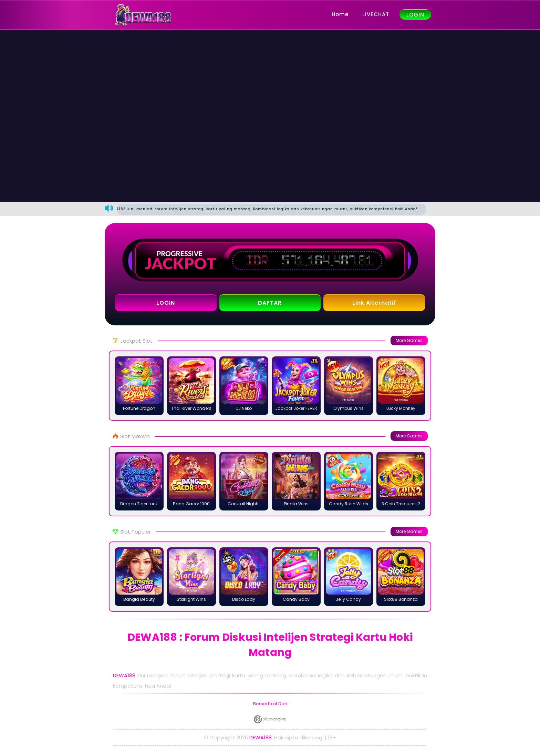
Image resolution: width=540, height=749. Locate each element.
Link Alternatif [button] (374, 303)
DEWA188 (124, 675)
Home (340, 14)
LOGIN (415, 14)
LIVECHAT (375, 14)
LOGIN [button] (165, 303)
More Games (409, 340)
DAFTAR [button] (270, 303)
